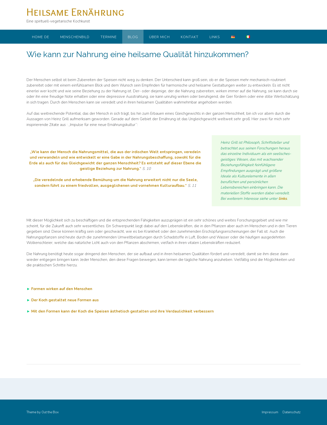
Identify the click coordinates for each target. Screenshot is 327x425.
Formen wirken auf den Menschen (61, 288)
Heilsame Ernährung (75, 11)
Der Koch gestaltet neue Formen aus (65, 300)
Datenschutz (291, 412)
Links (215, 37)
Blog (133, 37)
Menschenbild (75, 37)
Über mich (159, 37)
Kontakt (189, 37)
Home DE (40, 37)
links (282, 198)
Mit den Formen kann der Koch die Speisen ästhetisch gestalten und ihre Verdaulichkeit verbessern (122, 311)
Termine (108, 37)
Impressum (270, 412)
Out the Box (50, 412)
